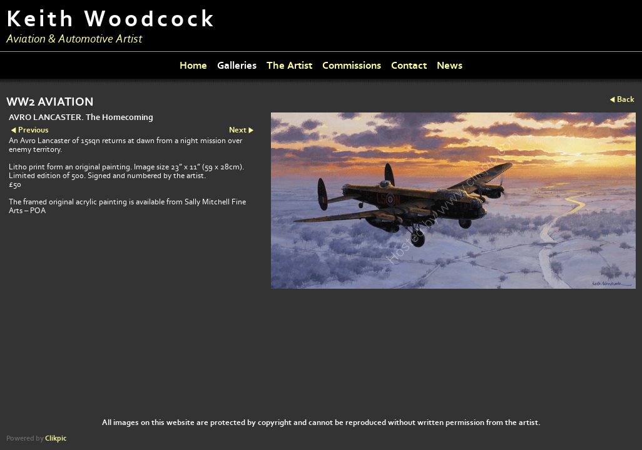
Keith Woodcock (111, 19)
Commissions (351, 65)
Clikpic (55, 438)
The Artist (289, 65)
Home (193, 65)
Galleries (237, 65)
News (449, 65)
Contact (409, 65)
